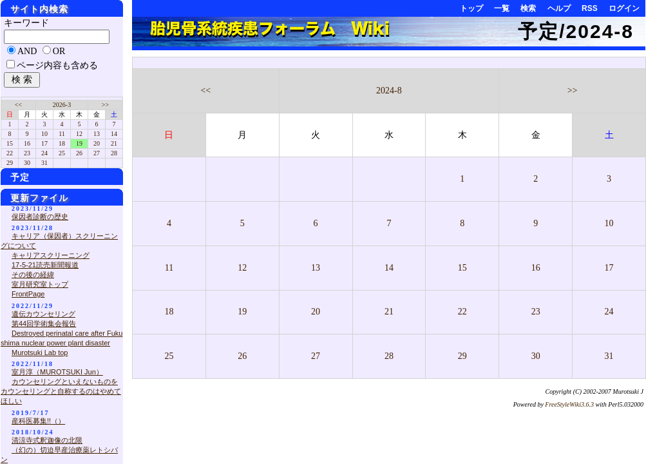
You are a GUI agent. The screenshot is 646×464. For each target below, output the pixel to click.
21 (389, 311)
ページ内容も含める (57, 65)
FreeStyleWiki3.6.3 (569, 404)
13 (315, 268)
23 (535, 311)
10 (609, 223)
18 (168, 311)
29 (462, 356)
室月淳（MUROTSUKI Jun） (57, 372)
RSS (590, 8)
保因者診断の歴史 (40, 216)
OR (59, 51)
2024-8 (389, 90)
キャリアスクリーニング (51, 255)
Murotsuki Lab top (40, 352)
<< (205, 90)
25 (168, 356)
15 (462, 268)
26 (242, 356)
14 (389, 268)
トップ (471, 8)
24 (609, 311)
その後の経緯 (33, 274)
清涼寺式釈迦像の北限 (47, 440)
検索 (528, 8)
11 (169, 268)
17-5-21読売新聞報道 (45, 265)
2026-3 (62, 104)
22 (462, 311)
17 (609, 268)
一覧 (501, 8)
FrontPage (28, 294)
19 (242, 311)
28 (389, 356)
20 (315, 311)
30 (535, 356)
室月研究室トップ (40, 284)
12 (242, 268)
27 (315, 356)
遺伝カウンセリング (43, 314)
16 (535, 268)
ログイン (624, 8)
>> (572, 90)
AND (27, 51)
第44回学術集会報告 (44, 323)
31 (609, 356)
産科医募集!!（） (38, 421)
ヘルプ (559, 8)
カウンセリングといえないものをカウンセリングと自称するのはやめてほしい (61, 391)
